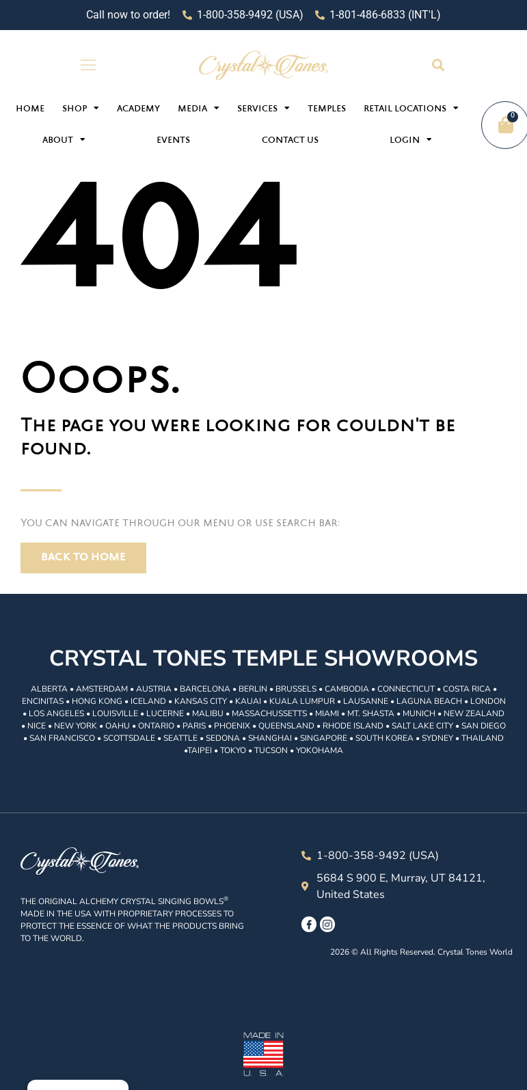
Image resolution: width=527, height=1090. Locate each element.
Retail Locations (411, 108)
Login (411, 139)
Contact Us (290, 141)
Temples (327, 109)
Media (198, 108)
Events (173, 141)
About (63, 139)
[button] (438, 65)
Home (30, 109)
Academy (138, 109)
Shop (80, 108)
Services (263, 108)
